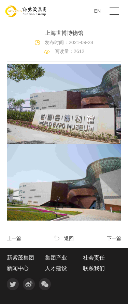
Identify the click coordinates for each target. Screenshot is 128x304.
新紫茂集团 (20, 258)
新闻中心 (18, 268)
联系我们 (94, 268)
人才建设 (56, 268)
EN (97, 11)
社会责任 (94, 258)
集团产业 (56, 258)
